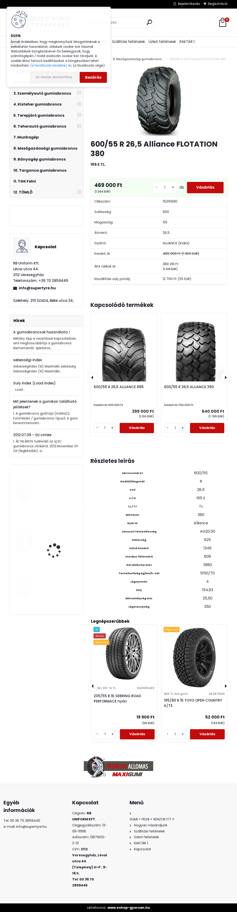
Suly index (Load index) (34, 383)
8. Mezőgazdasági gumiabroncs (137, 59)
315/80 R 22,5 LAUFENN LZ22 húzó (58, 591)
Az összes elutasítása (54, 77)
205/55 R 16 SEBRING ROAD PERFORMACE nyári (117, 698)
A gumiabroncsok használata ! (41, 332)
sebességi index (27, 360)
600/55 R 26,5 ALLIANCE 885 (119, 386)
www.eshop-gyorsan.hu (128, 907)
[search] (149, 22)
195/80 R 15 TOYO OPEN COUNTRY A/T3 (193, 703)
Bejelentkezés (189, 3)
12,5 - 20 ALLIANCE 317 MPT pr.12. (57, 493)
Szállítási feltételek (128, 41)
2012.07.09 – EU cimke (32, 434)
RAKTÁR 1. (187, 41)
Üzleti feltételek (162, 41)
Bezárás (93, 77)
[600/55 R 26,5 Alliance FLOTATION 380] (159, 101)
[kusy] (165, 188)
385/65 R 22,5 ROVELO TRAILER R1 (57, 542)
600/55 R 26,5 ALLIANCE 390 (189, 386)
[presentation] (92, 377)
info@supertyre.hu (37, 288)
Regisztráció (218, 3)
